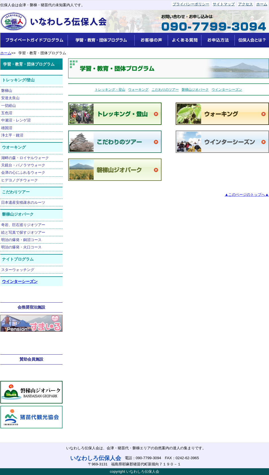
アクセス (245, 4)
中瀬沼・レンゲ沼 (16, 120)
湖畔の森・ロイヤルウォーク (25, 158)
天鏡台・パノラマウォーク (23, 165)
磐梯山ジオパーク (195, 90)
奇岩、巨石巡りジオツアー (23, 225)
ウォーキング (138, 90)
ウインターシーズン (20, 281)
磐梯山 (6, 90)
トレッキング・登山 (110, 90)
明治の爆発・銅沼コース (21, 240)
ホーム (261, 4)
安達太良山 (10, 98)
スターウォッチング (17, 270)
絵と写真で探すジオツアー (23, 232)
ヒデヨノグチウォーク (19, 180)
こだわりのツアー (165, 90)
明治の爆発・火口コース (21, 247)
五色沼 (6, 113)
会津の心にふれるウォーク (23, 172)
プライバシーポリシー (191, 4)
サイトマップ (224, 4)
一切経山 (8, 105)
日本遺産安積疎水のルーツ (23, 202)
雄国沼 (6, 128)
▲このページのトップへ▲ (247, 194)
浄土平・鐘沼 (12, 135)
